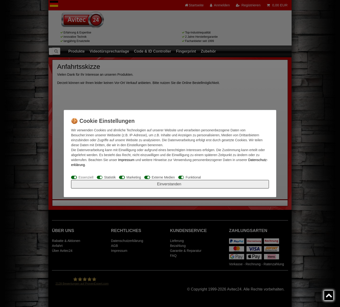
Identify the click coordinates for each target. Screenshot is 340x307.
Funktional (193, 177)
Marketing (134, 177)
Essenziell (86, 177)
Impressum (126, 160)
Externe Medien (163, 177)
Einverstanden (169, 184)
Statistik (110, 177)
